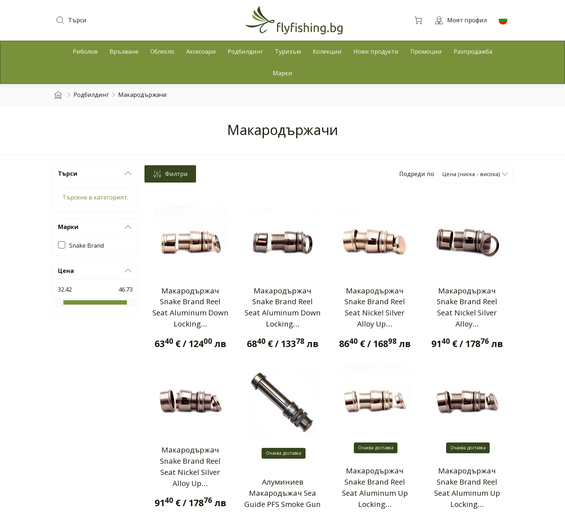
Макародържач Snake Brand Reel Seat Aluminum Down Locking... (190, 307)
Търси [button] (95, 173)
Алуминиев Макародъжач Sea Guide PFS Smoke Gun (282, 493)
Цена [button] (95, 270)
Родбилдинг (91, 95)
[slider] (59, 302)
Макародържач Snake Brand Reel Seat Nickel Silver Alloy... (467, 307)
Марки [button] (95, 227)
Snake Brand (86, 245)
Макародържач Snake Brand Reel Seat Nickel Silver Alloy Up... (374, 307)
